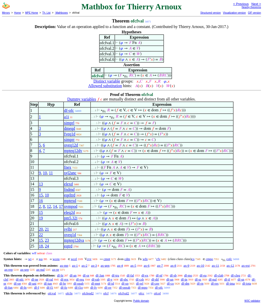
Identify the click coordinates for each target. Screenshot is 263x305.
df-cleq (235, 275)
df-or (86, 275)
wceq (56, 259)
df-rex (65, 279)
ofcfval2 (123, 293)
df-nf (159, 275)
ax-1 (75, 265)
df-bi (60, 275)
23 (47, 240)
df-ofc (69, 110)
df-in (184, 279)
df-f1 (50, 287)
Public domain (141, 300)
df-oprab (124, 287)
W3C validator (252, 300)
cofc (229, 259)
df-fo (64, 287)
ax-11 (215, 265)
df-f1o (79, 287)
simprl (69, 123)
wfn (145, 259)
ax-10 (200, 265)
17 (61, 206)
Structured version (210, 12)
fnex (67, 167)
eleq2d (69, 212)
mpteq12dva (74, 240)
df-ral (49, 279)
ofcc (141, 293)
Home (17, 12)
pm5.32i (70, 218)
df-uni (32, 283)
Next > (256, 4)
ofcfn (69, 293)
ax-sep (24, 269)
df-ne (34, 279)
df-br (63, 283)
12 (49, 206)
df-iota (246, 283)
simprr (69, 139)
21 (47, 229)
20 (41, 229)
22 (41, 235)
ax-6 (147, 265)
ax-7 (160, 265)
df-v (109, 279)
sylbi (68, 229)
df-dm (185, 283)
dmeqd (69, 128)
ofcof (157, 293)
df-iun (48, 283)
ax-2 (84, 265)
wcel (74, 259)
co (192, 259)
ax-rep (8, 269)
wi (30, 259)
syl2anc (70, 173)
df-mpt (95, 283)
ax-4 (120, 265)
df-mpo (142, 287)
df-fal (130, 275)
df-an (73, 275)
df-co (170, 283)
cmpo (209, 259)
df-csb (140, 279)
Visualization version (234, 12)
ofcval (52, 293)
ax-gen (105, 265)
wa (41, 259)
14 (55, 206)
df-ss (198, 279)
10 (45, 173)
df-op (17, 283)
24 (47, 246)
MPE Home (31, 12)
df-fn (23, 287)
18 (41, 246)
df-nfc (20, 279)
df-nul (213, 279)
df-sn (241, 279)
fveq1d (69, 134)
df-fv (93, 287)
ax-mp (64, 265)
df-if (227, 279)
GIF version (254, 12)
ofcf (106, 293)
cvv (89, 259)
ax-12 (230, 265)
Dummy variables (81, 99)
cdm (127, 259)
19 (41, 218)
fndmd (69, 189)
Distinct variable (106, 81)
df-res (214, 283)
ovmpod (70, 206)
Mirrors (6, 12)
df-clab (218, 275)
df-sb (173, 275)
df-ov (107, 287)
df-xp (125, 283)
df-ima (230, 283)
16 (41, 200)
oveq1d (70, 235)
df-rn (200, 283)
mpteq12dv (73, 150)
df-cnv (155, 283)
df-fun (8, 287)
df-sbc (124, 279)
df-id (111, 283)
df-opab (78, 283)
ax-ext (246, 265)
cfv (158, 259)
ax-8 (173, 265)
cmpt (107, 259)
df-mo (188, 275)
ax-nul (40, 269)
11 (51, 173)
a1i (66, 117)
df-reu (80, 279)
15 (41, 195)
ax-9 (186, 265)
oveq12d (71, 145)
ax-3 (94, 265)
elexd (68, 184)
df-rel (139, 283)
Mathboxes (61, 12)
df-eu (203, 275)
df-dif (155, 279)
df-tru (115, 275)
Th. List (46, 12)
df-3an (100, 275)
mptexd (70, 200)
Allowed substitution (105, 86)
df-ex (144, 275)
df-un (169, 279)
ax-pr (55, 269)
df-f (36, 287)
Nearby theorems (251, 7)
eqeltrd (69, 195)
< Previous (241, 4)
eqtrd (68, 246)
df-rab (96, 279)
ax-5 (133, 265)
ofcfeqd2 (88, 293)
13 (41, 184)
